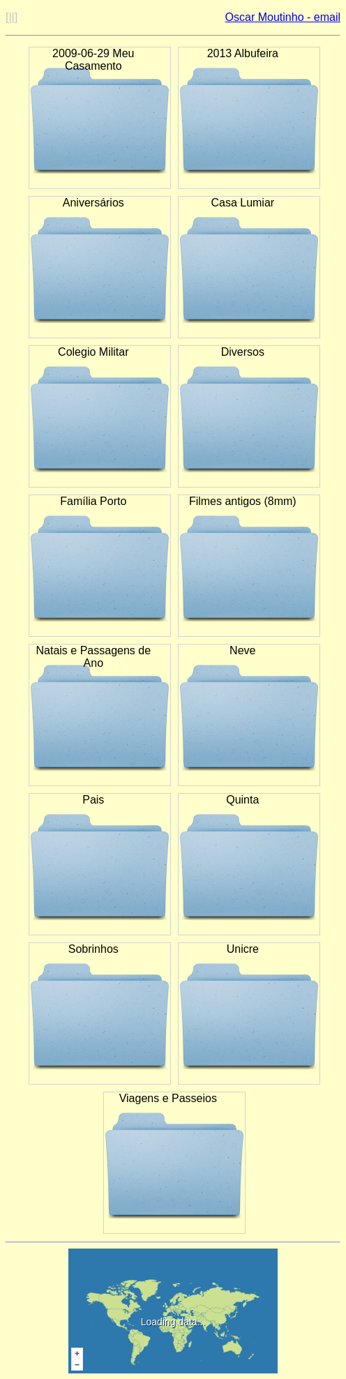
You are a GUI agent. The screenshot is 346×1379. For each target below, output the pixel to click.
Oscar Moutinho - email (282, 17)
